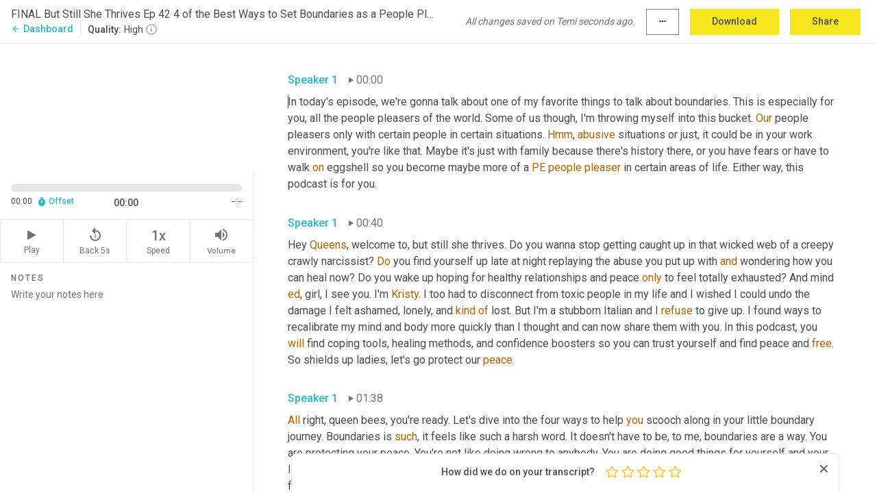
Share (825, 21)
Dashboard (42, 28)
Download (734, 21)
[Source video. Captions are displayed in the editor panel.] (127, 107)
